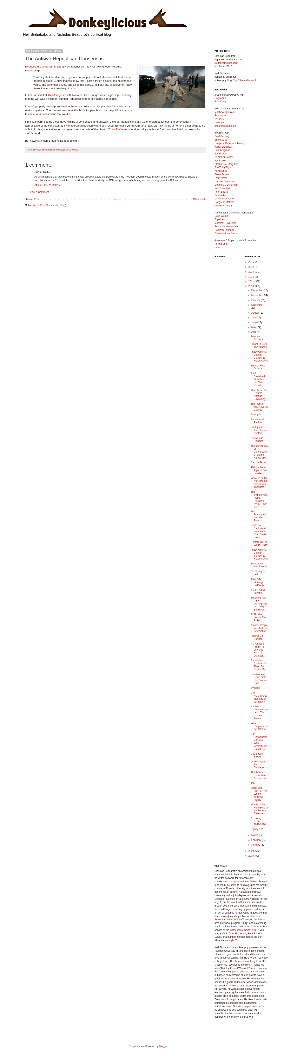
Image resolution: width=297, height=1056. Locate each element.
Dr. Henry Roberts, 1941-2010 (258, 821)
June (254, 322)
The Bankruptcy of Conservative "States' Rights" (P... (259, 451)
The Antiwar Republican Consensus (258, 775)
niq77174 (228, 66)
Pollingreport (221, 243)
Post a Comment (39, 192)
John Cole (220, 160)
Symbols (255, 687)
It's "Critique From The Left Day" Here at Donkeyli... (258, 649)
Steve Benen (221, 174)
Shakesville (220, 139)
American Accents (257, 338)
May (254, 327)
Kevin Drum (220, 170)
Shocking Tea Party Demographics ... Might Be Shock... (259, 603)
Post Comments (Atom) (53, 205)
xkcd (217, 247)
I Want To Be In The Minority (259, 345)
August (255, 312)
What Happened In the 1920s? (259, 726)
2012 (251, 276)
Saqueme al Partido (257, 421)
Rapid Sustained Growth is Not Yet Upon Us (258, 379)
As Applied (256, 414)
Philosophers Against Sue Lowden (259, 470)
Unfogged (219, 122)
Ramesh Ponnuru (224, 230)
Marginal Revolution (225, 223)
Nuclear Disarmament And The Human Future (259, 712)
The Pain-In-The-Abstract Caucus (259, 406)
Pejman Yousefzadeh (226, 226)
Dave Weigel (221, 216)
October (256, 300)
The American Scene (225, 233)
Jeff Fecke (220, 153)
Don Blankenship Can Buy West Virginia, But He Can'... (259, 741)
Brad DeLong (221, 136)
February (256, 840)
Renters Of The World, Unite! (259, 543)
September (257, 304)
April (254, 332)
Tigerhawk (220, 219)
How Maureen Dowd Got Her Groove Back (258, 679)
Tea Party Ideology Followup (257, 582)
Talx (253, 783)
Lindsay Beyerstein (224, 181)
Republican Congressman (41, 66)
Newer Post (32, 199)
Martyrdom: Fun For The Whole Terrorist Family (259, 793)
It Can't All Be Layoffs (258, 591)
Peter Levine (221, 191)
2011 (251, 281)
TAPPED (219, 118)
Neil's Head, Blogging (257, 439)
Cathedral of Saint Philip (243, 930)
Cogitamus (220, 98)
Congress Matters (224, 202)
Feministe (219, 195)
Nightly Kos (257, 829)
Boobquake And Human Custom (259, 430)
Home (116, 199)
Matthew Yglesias (224, 112)
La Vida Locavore (224, 198)
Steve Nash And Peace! (258, 565)
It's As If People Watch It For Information (259, 628)
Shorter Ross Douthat (258, 367)
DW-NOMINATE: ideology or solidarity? (259, 697)
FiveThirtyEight (222, 167)
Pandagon (220, 115)
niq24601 (234, 940)
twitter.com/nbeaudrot (226, 63)
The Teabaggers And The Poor (259, 516)
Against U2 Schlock (257, 637)
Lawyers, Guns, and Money (229, 143)
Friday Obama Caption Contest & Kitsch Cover (259, 356)
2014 (251, 266)
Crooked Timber (223, 205)
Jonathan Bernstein (225, 125)
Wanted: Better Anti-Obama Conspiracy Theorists (259, 482)
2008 (251, 855)
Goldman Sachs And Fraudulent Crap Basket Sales (259, 531)
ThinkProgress (56, 95)
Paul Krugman (222, 150)
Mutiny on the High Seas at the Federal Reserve (259, 809)
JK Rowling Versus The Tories (258, 617)
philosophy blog (240, 971)
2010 (251, 286)
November (257, 295)
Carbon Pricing (259, 462)
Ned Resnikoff (222, 188)
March (255, 835)
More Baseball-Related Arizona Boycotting (259, 395)
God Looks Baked (257, 755)
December (257, 290)
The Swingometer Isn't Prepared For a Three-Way (259, 499)
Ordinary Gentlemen (225, 184)
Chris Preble (116, 129)
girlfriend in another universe (230, 978)
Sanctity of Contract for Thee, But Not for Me (259, 665)
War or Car (259, 1006)
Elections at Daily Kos (226, 164)
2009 (251, 851)
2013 (251, 271)
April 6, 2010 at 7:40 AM (47, 185)
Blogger (163, 1046)
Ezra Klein (220, 101)
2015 (251, 262)
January (256, 844)
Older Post (199, 199)
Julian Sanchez (222, 146)
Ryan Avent (220, 178)
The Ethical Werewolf (244, 80)
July (253, 317)
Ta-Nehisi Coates (223, 157)
